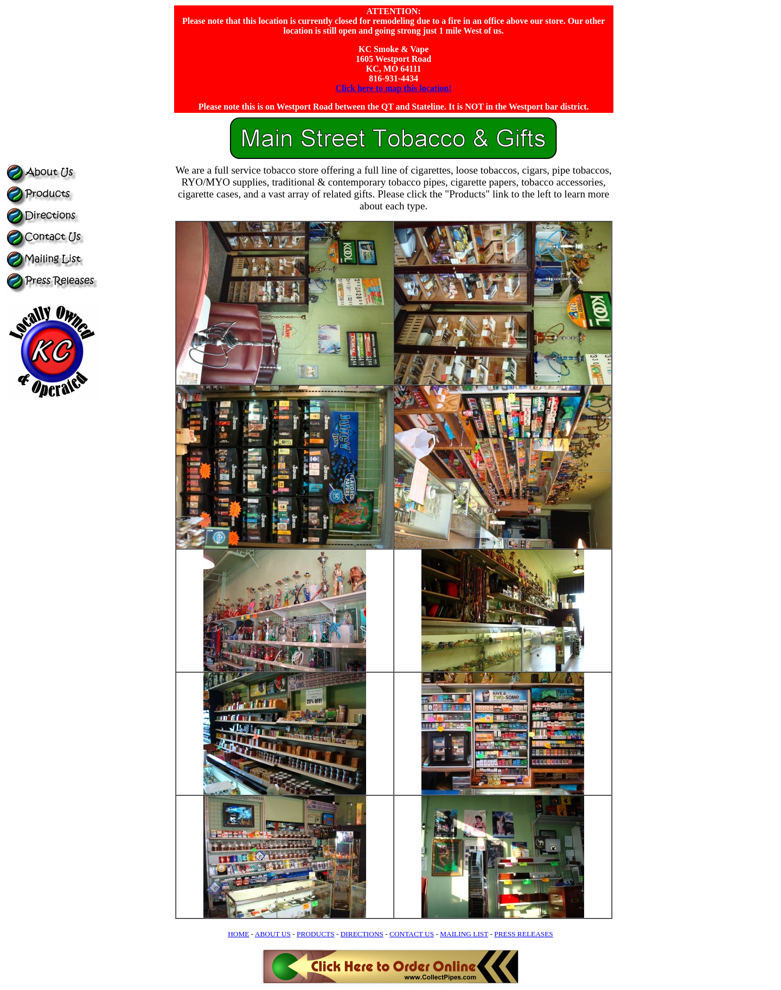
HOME (238, 934)
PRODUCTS (316, 934)
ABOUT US (273, 934)
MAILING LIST (464, 934)
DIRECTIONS (362, 934)
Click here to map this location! (393, 88)
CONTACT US (411, 934)
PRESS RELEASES (523, 934)
